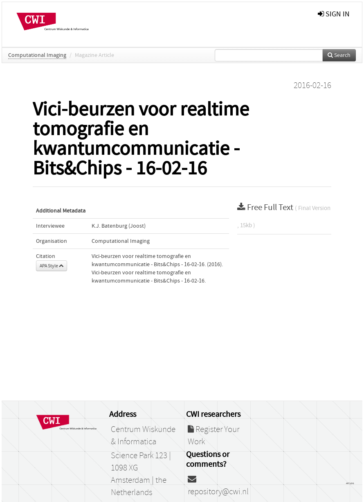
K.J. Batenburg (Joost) (119, 226)
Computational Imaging (37, 55)
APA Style (51, 266)
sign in (334, 14)
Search (339, 55)
